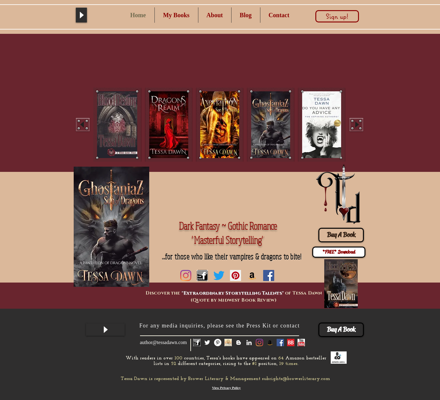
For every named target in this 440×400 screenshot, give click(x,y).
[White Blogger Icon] (238, 342)
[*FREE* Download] (338, 252)
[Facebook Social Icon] (268, 275)
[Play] (81, 15)
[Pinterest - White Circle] (217, 342)
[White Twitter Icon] (207, 342)
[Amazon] (252, 275)
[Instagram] (185, 275)
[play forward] (356, 124)
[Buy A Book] (341, 235)
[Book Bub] (290, 342)
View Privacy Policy (226, 388)
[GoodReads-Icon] (228, 342)
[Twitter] (218, 275)
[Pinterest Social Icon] (235, 275)
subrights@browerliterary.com (296, 378)
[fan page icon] (202, 275)
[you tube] (301, 342)
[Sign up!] (337, 16)
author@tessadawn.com (163, 342)
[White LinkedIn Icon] (249, 342)
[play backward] (83, 124)
